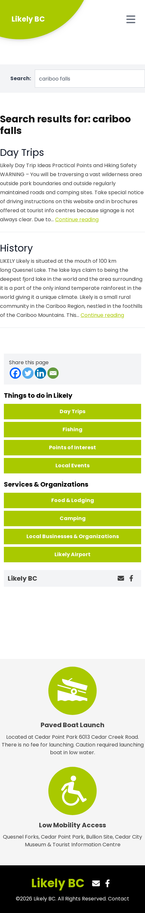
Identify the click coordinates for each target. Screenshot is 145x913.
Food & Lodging (72, 500)
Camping (73, 518)
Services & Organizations (46, 484)
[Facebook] (15, 373)
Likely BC (57, 883)
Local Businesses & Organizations (72, 536)
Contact (118, 898)
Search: (20, 78)
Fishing (72, 429)
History (16, 248)
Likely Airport (72, 554)
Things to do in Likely (38, 395)
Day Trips (22, 152)
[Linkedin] (40, 373)
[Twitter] (28, 373)
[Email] (53, 373)
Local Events (72, 465)
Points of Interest (72, 447)
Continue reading (77, 219)
